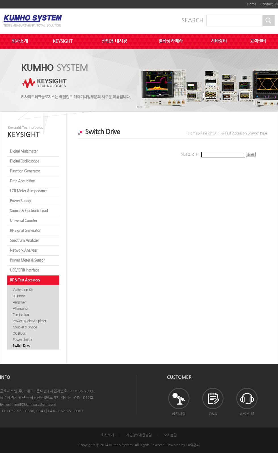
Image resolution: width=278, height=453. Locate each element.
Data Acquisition (22, 181)
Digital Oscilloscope (24, 161)
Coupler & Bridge (25, 327)
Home (251, 4)
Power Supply (20, 201)
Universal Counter (23, 221)
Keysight (207, 133)
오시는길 (170, 435)
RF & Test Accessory (25, 280)
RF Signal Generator (25, 230)
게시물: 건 (190, 155)
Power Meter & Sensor (27, 260)
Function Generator (25, 171)
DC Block (19, 333)
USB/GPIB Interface (24, 270)
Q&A (213, 402)
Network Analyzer (23, 250)
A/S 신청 (247, 402)
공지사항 (178, 402)
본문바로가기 (237, 2)
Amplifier (19, 302)
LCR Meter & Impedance (28, 191)
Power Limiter (22, 339)
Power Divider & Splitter (29, 321)
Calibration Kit (23, 290)
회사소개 (107, 435)
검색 (251, 154)
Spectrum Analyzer (24, 240)
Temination (21, 315)
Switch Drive (21, 345)
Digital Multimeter (23, 151)
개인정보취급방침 (139, 435)
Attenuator (20, 308)
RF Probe (19, 296)
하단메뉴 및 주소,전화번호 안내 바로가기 (241, 2)
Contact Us (269, 4)
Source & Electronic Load (29, 211)
